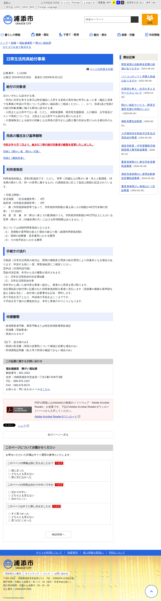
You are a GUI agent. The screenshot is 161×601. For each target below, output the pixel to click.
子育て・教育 (69, 35)
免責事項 (72, 552)
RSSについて (117, 552)
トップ (4, 43)
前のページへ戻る (58, 434)
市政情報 (152, 34)
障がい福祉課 (43, 43)
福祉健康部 (25, 43)
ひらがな (65, 2)
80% (32, 7)
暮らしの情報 (10, 34)
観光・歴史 (98, 34)
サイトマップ (32, 573)
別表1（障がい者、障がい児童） (22, 151)
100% (25, 7)
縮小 (155, 2)
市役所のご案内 (13, 573)
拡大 (142, 2)
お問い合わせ (61, 573)
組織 (13, 43)
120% (17, 7)
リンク (46, 573)
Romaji (76, 2)
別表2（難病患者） (14, 158)
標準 (108, 2)
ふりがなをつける (50, 2)
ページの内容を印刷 (99, 69)
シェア (23, 425)
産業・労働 (126, 34)
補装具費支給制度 (131, 121)
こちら (46, 389)
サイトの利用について (49, 552)
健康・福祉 (40, 35)
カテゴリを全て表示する (17, 47)
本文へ (7, 2)
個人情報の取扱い (93, 552)
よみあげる (89, 2)
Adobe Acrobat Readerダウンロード (57, 416)
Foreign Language (47, 7)
